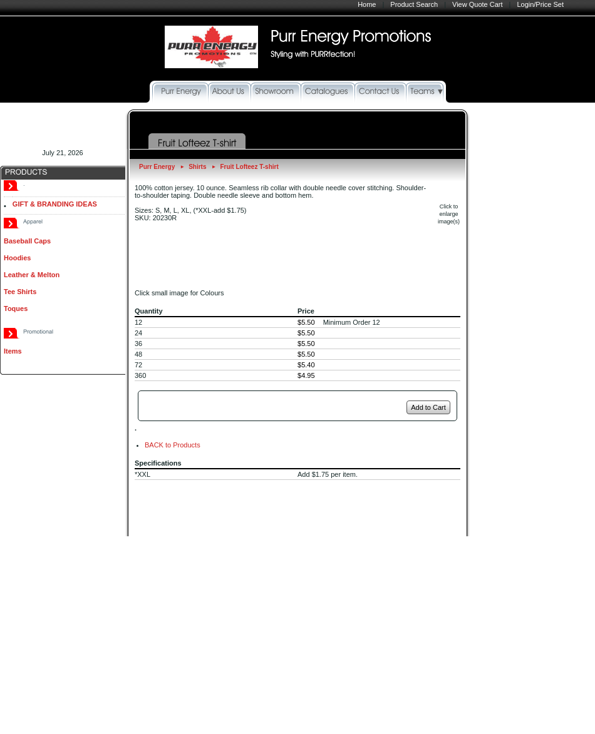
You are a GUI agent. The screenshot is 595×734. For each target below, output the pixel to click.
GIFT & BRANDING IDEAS (55, 204)
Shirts (197, 166)
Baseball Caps (27, 241)
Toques (16, 308)
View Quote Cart (477, 4)
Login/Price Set (540, 4)
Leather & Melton (31, 274)
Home (367, 4)
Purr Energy (157, 166)
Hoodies (17, 258)
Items (13, 351)
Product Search (414, 4)
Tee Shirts (20, 291)
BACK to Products (172, 445)
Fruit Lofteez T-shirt (249, 166)
